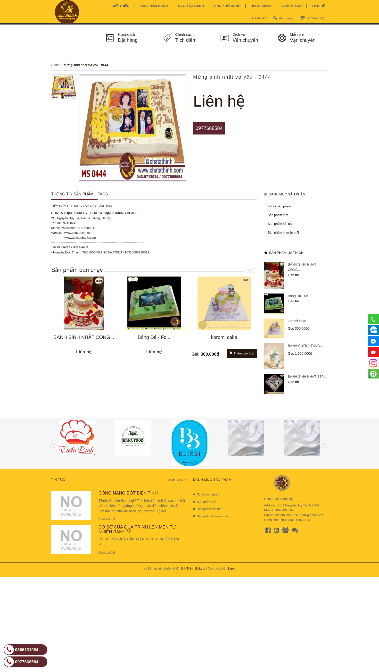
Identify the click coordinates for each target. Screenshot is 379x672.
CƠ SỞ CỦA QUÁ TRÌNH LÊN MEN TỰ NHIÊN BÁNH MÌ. (137, 529)
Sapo (231, 568)
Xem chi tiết (107, 519)
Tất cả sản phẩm (279, 206)
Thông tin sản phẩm (72, 194)
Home (55, 65)
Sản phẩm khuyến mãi (283, 232)
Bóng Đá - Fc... (154, 337)
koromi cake (224, 337)
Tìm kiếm (259, 18)
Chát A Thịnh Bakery (190, 568)
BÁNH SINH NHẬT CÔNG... (83, 337)
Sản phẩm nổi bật (280, 224)
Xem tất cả (177, 479)
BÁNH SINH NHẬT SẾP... (307, 376)
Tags (103, 194)
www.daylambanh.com (80, 237)
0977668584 (209, 128)
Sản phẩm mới (278, 215)
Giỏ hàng (311, 17)
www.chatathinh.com (78, 233)
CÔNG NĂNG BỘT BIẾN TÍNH (128, 493)
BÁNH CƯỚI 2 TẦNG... (305, 346)
